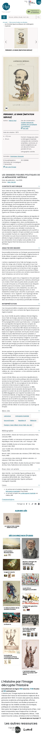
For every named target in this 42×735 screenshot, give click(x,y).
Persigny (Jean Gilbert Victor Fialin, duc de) (18, 425)
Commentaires (8, 499)
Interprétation (9, 304)
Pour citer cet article (10, 469)
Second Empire (9, 420)
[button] (36, 42)
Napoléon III (22, 420)
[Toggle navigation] (4, 17)
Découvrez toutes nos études (18, 22)
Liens (4, 485)
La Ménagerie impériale (28, 493)
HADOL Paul (12, 121)
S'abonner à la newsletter (35, 11)
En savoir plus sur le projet (29, 718)
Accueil (5, 22)
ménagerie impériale (22, 416)
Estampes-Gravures (17, 156)
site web (25, 128)
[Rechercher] (22, 17)
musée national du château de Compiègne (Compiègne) (29, 124)
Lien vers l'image (10, 167)
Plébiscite (33, 420)
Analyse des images (11, 248)
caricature (7, 416)
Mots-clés (6, 411)
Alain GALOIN (11, 182)
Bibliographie (7, 431)
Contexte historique (12, 186)
